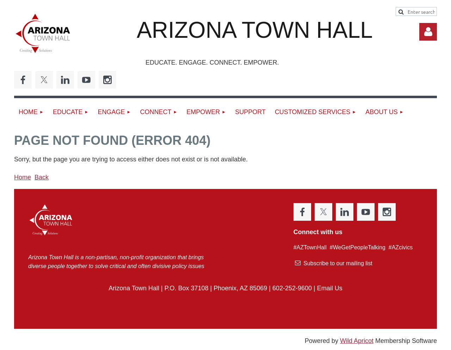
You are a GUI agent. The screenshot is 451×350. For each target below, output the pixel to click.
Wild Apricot (356, 340)
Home (22, 177)
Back (42, 177)
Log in (428, 32)
